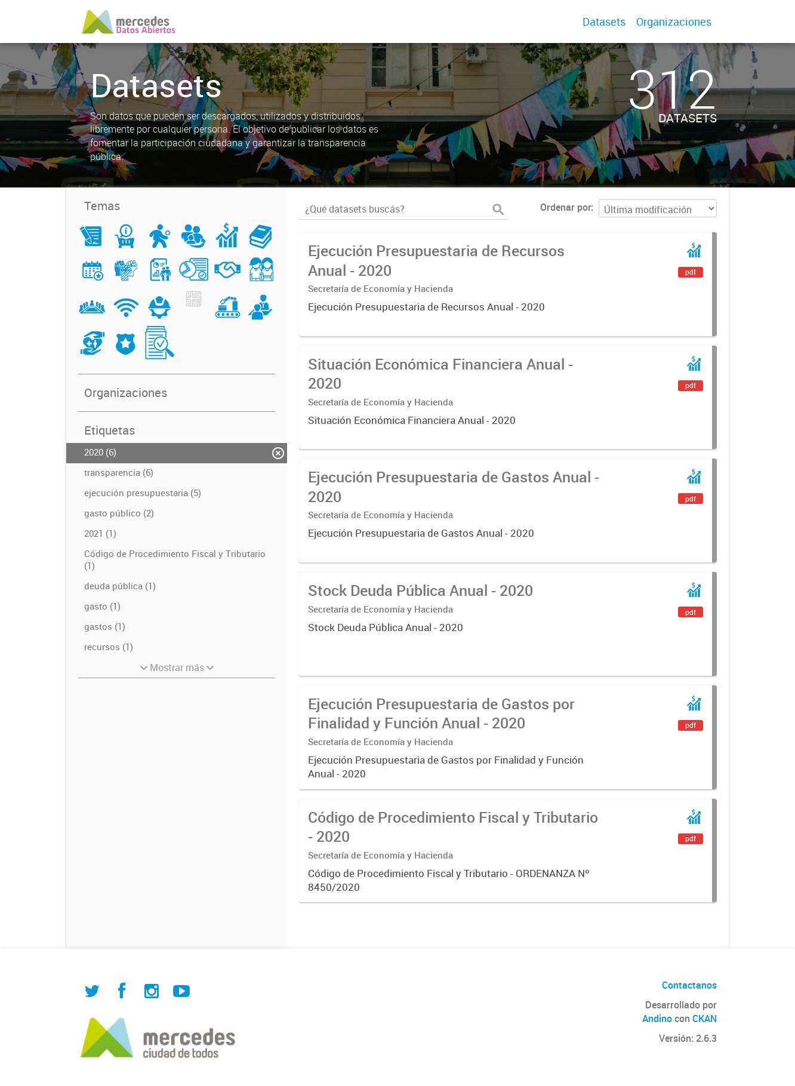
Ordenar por (565, 207)
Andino (657, 1018)
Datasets (604, 21)
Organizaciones (673, 21)
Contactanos (689, 985)
